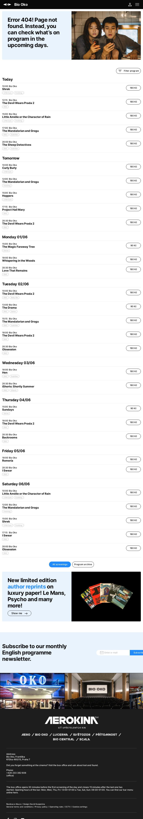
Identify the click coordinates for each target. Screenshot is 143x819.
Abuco (18, 798)
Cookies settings (79, 801)
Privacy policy (41, 801)
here (15, 786)
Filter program (128, 65)
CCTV (68, 801)
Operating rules (56, 801)
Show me (19, 607)
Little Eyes (8, 87)
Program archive (83, 558)
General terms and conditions (19, 801)
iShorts (13, 384)
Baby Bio (14, 292)
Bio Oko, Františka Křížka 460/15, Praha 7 (18, 752)
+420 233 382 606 (16, 766)
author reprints (27, 580)
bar (38, 783)
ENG (5, 101)
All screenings (59, 558)
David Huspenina (37, 798)
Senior (6, 245)
